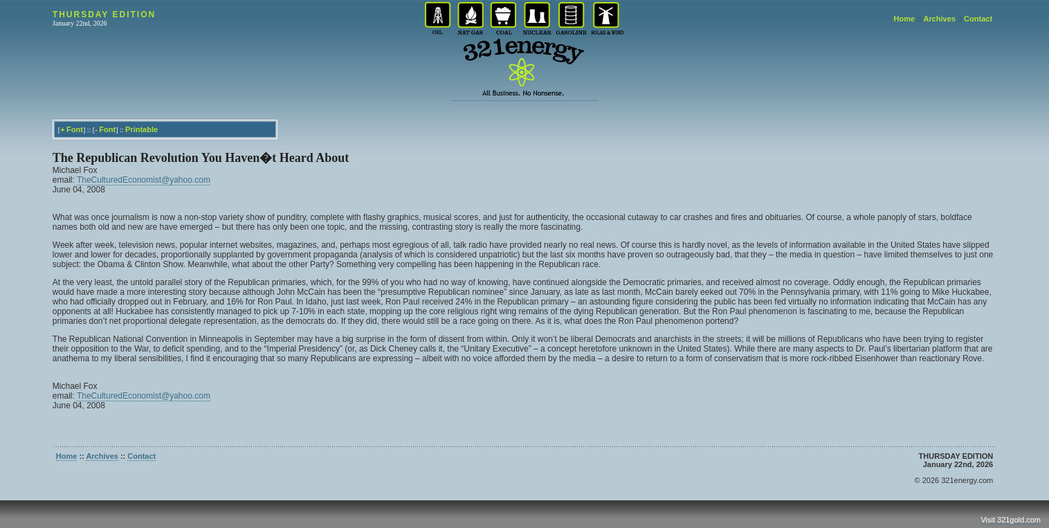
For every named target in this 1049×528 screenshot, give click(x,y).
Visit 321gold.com (1010, 520)
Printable (141, 129)
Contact (978, 19)
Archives (939, 19)
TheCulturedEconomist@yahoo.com (143, 180)
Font (74, 129)
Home (904, 19)
